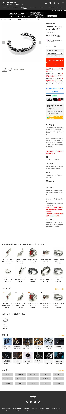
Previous (3, 42)
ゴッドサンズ (33, 8)
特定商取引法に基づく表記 (6, 409)
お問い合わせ (42, 409)
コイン (33, 383)
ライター (58, 379)
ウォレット (33, 379)
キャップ (8, 383)
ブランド (5, 19)
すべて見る (61, 335)
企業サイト (48, 409)
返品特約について (26, 409)
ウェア (45, 383)
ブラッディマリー (6, 8)
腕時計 (20, 383)
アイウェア (45, 379)
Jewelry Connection (10, 2)
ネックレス (33, 374)
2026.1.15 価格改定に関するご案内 (59, 10)
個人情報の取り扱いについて (17, 409)
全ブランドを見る (59, 289)
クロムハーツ (50, 8)
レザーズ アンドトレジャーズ (24, 8)
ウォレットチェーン (8, 379)
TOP (1, 19)
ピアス (45, 374)
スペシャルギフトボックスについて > (54, 55)
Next (40, 42)
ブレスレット (58, 374)
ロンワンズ (42, 8)
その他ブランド (59, 8)
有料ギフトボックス (52, 50)
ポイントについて (34, 409)
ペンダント (20, 374)
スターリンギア (15, 8)
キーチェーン (20, 379)
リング (7, 374)
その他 (58, 383)
